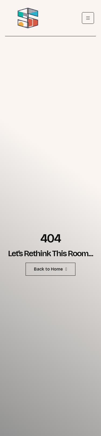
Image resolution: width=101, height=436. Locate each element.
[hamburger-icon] (88, 18)
